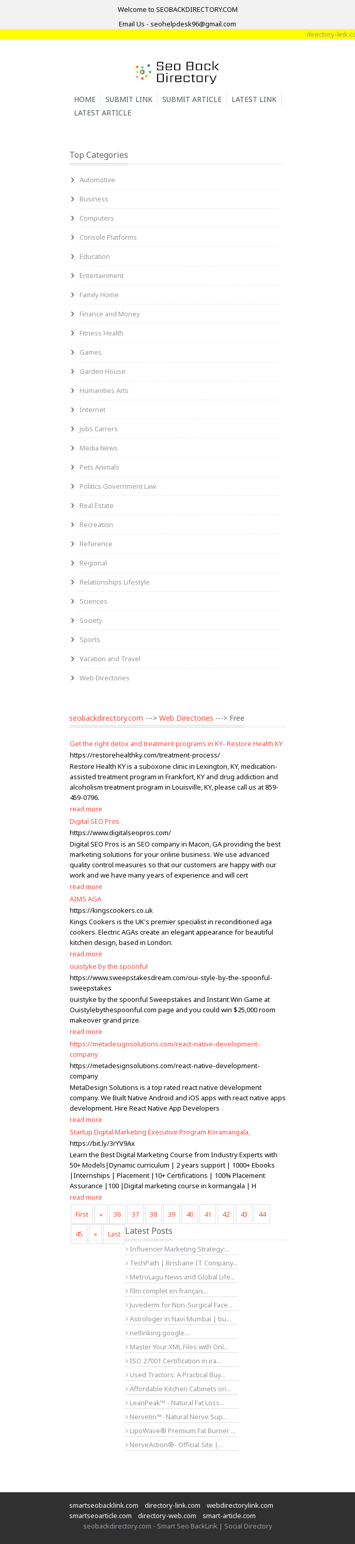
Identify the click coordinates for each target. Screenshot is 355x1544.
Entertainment (102, 275)
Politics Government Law (118, 486)
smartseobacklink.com (103, 1505)
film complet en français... (167, 1290)
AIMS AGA (85, 899)
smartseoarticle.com (100, 1515)
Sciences (93, 601)
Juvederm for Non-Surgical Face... (179, 1304)
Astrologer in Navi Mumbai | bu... (178, 1318)
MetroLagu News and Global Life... (180, 1276)
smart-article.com (229, 1515)
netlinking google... (157, 1332)
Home (85, 99)
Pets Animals (99, 467)
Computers (97, 218)
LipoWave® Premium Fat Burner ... (181, 1430)
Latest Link (253, 99)
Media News (99, 448)
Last (114, 1234)
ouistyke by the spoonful (109, 966)
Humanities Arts (104, 390)
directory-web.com (167, 1515)
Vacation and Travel (110, 658)
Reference (96, 543)
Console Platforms (108, 237)
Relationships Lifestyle (115, 582)
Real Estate (97, 505)
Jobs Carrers (99, 428)
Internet (92, 409)
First (81, 1214)
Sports (90, 639)
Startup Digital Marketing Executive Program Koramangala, (160, 1132)
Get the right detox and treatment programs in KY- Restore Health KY (176, 743)
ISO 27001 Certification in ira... (173, 1360)
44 (262, 1214)
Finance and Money (110, 313)
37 (135, 1214)
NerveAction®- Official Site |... (174, 1444)
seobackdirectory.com (106, 718)
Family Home (99, 294)
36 (117, 1214)
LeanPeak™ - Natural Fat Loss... (175, 1402)
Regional (93, 562)
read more (86, 808)
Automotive (97, 179)
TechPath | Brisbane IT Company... (182, 1263)
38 (153, 1214)
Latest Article (102, 113)
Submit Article (192, 99)
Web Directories (105, 677)
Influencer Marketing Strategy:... (178, 1249)
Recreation (96, 524)
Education (95, 256)
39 (171, 1214)
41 (207, 1214)
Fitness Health (102, 333)
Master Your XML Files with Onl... (177, 1346)
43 (244, 1214)
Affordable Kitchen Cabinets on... (178, 1388)
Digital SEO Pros (94, 821)
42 (225, 1214)
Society (91, 620)
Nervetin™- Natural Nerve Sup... (176, 1416)
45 (79, 1234)
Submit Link (128, 99)
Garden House (103, 371)
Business (94, 198)
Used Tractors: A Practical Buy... (175, 1374)
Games (91, 352)
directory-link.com (172, 1505)
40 (189, 1214)
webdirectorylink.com (240, 1505)
